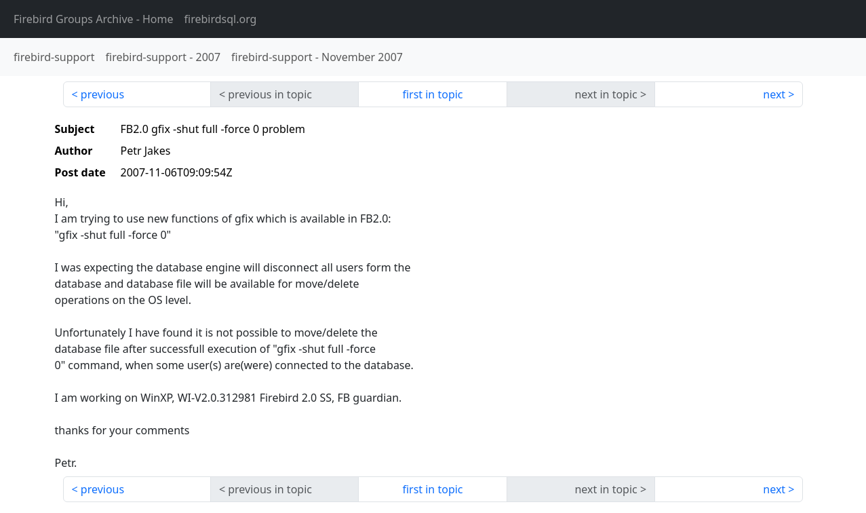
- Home (94, 19)
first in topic (432, 94)
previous (102, 94)
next (774, 94)
